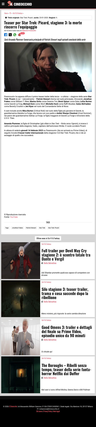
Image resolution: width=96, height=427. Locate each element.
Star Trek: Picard (53, 228)
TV (10, 13)
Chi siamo (39, 411)
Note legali (56, 411)
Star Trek (42, 228)
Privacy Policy (47, 411)
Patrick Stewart (31, 228)
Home (6, 13)
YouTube (14, 217)
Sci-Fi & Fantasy (17, 13)
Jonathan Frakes (17, 228)
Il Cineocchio (13, 406)
